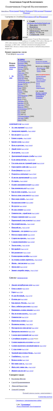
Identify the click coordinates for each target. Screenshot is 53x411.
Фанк (19, 97)
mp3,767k (31, 331)
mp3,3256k (30, 188)
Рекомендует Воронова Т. (43, 63)
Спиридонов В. (40, 88)
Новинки (48, 11)
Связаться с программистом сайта (28, 400)
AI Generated (22, 61)
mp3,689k (24, 299)
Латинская (21, 80)
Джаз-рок (21, 73)
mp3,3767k (29, 127)
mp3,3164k (30, 199)
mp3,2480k (32, 131)
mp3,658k (30, 338)
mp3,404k (25, 356)
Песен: (39, 69)
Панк (19, 88)
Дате (37, 17)
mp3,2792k (32, 174)
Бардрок (21, 103)
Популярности (29, 17)
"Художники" (25, 404)
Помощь (26, 13)
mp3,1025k (30, 371)
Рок (19, 111)
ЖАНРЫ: (21, 60)
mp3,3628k (27, 138)
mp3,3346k (31, 263)
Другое (20, 69)
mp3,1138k (33, 313)
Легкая (20, 84)
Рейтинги (29, 11)
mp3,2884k (25, 142)
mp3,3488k (35, 185)
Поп (19, 112)
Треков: (39, 71)
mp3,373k (19, 292)
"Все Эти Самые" (41, 79)
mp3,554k (29, 363)
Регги (20, 90)
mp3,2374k (20, 54)
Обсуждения (38, 11)
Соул (19, 94)
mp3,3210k (33, 256)
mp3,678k (25, 349)
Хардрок (21, 101)
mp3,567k (25, 317)
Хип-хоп (21, 105)
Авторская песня (24, 82)
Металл (20, 86)
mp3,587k (26, 288)
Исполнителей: (41, 68)
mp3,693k (37, 353)
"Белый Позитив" (41, 76)
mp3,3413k (32, 192)
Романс (20, 92)
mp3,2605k (23, 206)
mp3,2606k (24, 181)
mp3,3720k (27, 252)
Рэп (19, 114)
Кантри (20, 75)
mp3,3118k (25, 152)
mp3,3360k (35, 195)
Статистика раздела (45, 397)
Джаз (19, 71)
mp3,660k (35, 335)
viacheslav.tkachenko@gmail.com (38, 23)
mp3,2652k (38, 260)
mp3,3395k (38, 156)
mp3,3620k (33, 177)
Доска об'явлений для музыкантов (29, 406)
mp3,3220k (31, 238)
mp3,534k (29, 321)
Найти (22, 11)
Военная (21, 63)
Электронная (22, 109)
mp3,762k (25, 360)
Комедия (21, 78)
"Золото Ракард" (40, 81)
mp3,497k (36, 310)
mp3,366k (36, 285)
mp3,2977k (25, 135)
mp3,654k (36, 342)
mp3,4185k (27, 210)
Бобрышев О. (40, 78)
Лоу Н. (38, 83)
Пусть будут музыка (41, 61)
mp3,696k (34, 306)
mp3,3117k (25, 249)
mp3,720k (31, 303)
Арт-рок (20, 118)
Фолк (19, 99)
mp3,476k (43, 346)
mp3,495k (35, 328)
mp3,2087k (33, 231)
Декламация (22, 65)
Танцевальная (22, 95)
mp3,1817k (33, 167)
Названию (43, 17)
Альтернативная (23, 116)
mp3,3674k (23, 267)
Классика (21, 77)
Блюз (19, 120)
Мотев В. (38, 86)
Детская (20, 67)
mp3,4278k (25, 149)
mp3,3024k (25, 124)
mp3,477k (29, 296)
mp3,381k (29, 324)
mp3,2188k (29, 202)
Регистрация (14, 11)
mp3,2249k (35, 213)
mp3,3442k (29, 145)
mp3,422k (32, 367)
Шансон (20, 107)
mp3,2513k (31, 160)
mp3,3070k (26, 245)
